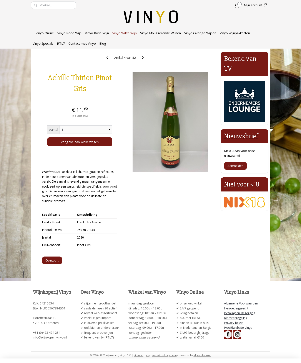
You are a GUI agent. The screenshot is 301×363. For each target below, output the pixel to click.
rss (148, 355)
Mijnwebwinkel (202, 355)
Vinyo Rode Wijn (69, 33)
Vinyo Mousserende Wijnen (160, 33)
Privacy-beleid (233, 323)
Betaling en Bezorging (239, 313)
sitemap (138, 355)
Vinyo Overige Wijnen (200, 33)
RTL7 (61, 43)
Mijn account (256, 5)
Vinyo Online (45, 33)
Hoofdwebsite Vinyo (238, 327)
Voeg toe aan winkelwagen (79, 142)
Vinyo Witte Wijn (124, 33)
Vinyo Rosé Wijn (97, 33)
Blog (102, 43)
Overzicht (52, 260)
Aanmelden (235, 166)
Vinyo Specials (43, 43)
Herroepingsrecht (236, 308)
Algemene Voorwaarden (241, 303)
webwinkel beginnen (164, 355)
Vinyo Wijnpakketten (235, 33)
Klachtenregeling (235, 318)
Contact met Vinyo (82, 43)
